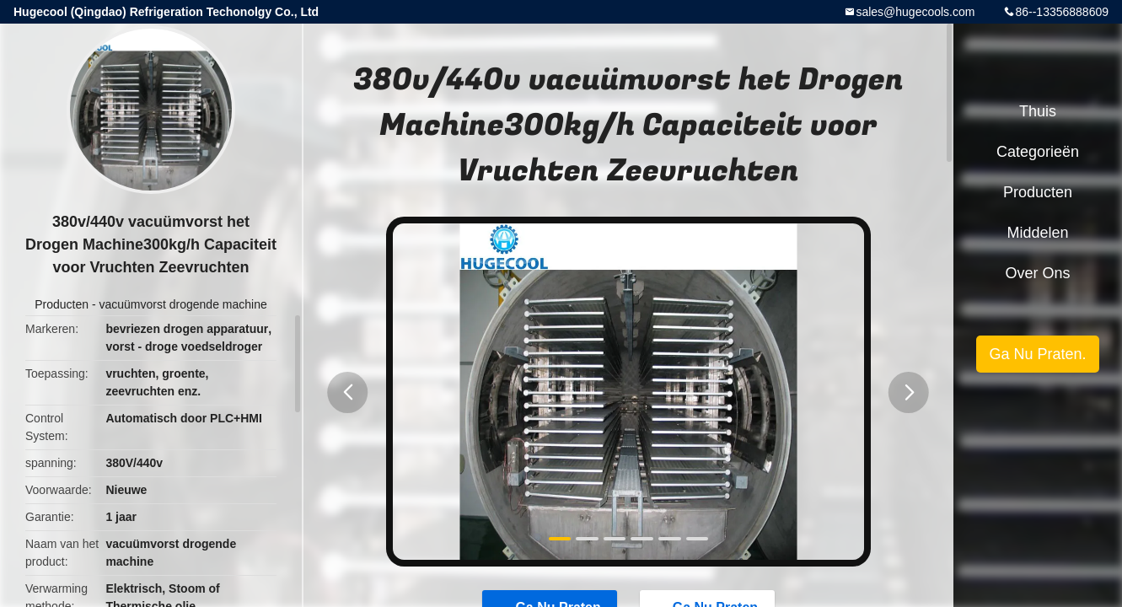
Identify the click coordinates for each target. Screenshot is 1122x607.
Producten (62, 304)
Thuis (1037, 111)
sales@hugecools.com (915, 12)
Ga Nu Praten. (1037, 354)
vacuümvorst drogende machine (183, 304)
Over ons (1037, 273)
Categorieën (1037, 151)
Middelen (1037, 232)
